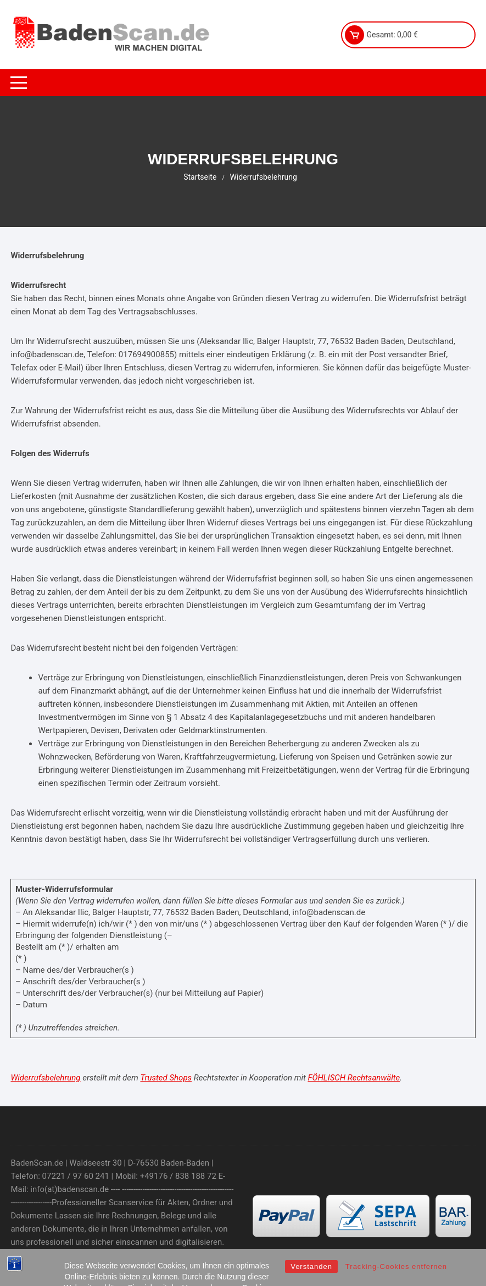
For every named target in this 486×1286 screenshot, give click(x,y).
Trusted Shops (166, 1078)
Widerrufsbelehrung (45, 1078)
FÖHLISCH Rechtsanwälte (354, 1078)
